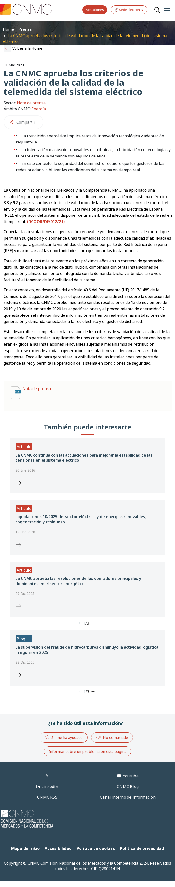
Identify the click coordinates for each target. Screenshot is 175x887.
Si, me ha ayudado (64, 737)
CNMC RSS (47, 797)
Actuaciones (95, 9)
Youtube (130, 776)
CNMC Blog (128, 786)
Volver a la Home (27, 48)
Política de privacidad (142, 848)
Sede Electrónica (129, 9)
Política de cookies (96, 848)
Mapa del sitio (25, 848)
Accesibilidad (58, 848)
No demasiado (112, 737)
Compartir (25, 122)
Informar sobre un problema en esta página (87, 751)
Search (157, 9)
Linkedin (49, 786)
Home (8, 29)
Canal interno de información (128, 797)
